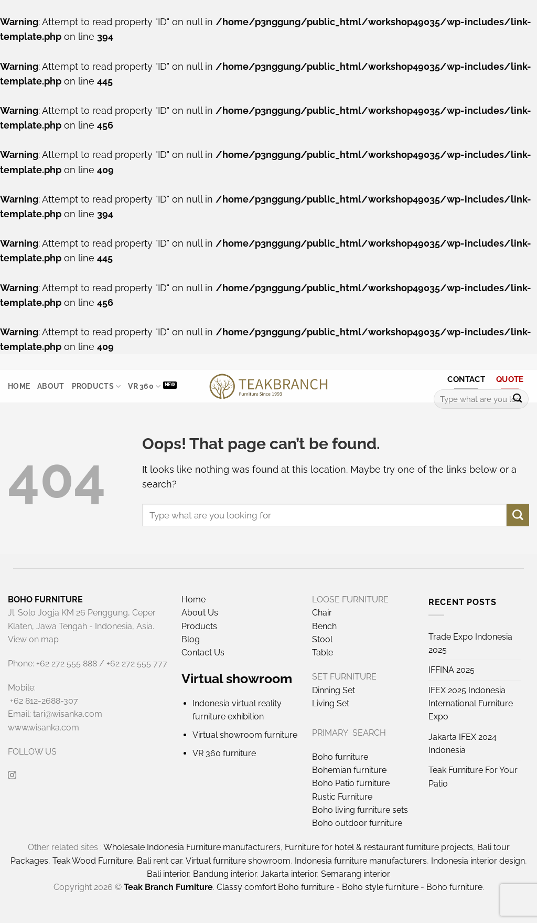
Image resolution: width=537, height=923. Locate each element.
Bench (324, 626)
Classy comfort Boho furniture (275, 887)
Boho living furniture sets (360, 810)
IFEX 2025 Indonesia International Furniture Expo (470, 703)
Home (19, 386)
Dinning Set (333, 690)
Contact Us (202, 652)
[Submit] (517, 399)
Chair (322, 613)
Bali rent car (159, 861)
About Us (199, 613)
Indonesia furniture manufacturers (361, 861)
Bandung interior (224, 874)
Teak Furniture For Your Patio (473, 776)
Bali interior (168, 874)
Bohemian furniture (349, 770)
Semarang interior (355, 874)
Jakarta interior (289, 874)
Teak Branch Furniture (168, 887)
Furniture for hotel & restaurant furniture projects (379, 847)
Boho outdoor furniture (357, 823)
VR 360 (144, 386)
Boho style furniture (380, 887)
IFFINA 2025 (451, 670)
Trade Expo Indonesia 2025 (470, 643)
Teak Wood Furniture (92, 861)
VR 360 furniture (224, 753)
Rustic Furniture (342, 797)
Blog (190, 639)
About (50, 386)
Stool (322, 639)
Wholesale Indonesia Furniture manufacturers (192, 847)
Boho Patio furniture (351, 783)
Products (96, 386)
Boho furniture (340, 757)
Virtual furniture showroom (238, 861)
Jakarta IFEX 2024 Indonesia (462, 743)
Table (322, 652)
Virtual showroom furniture (244, 735)
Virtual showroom (236, 678)
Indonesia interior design (478, 861)
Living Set (330, 703)
